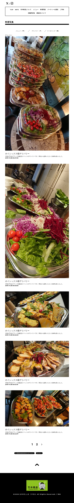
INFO (17, 9)
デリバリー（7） (37, 31)
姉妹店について (41, 13)
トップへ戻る (37, 465)
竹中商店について (26, 9)
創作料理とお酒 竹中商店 (28, 494)
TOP (11, 9)
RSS (59, 494)
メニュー (36, 9)
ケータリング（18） (53, 31)
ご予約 (62, 9)
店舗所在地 (31, 13)
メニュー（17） (20, 31)
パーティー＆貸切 (52, 9)
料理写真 (43, 9)
